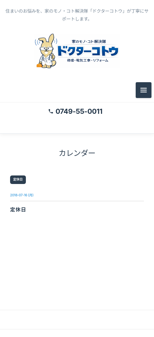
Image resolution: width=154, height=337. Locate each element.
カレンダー (77, 153)
